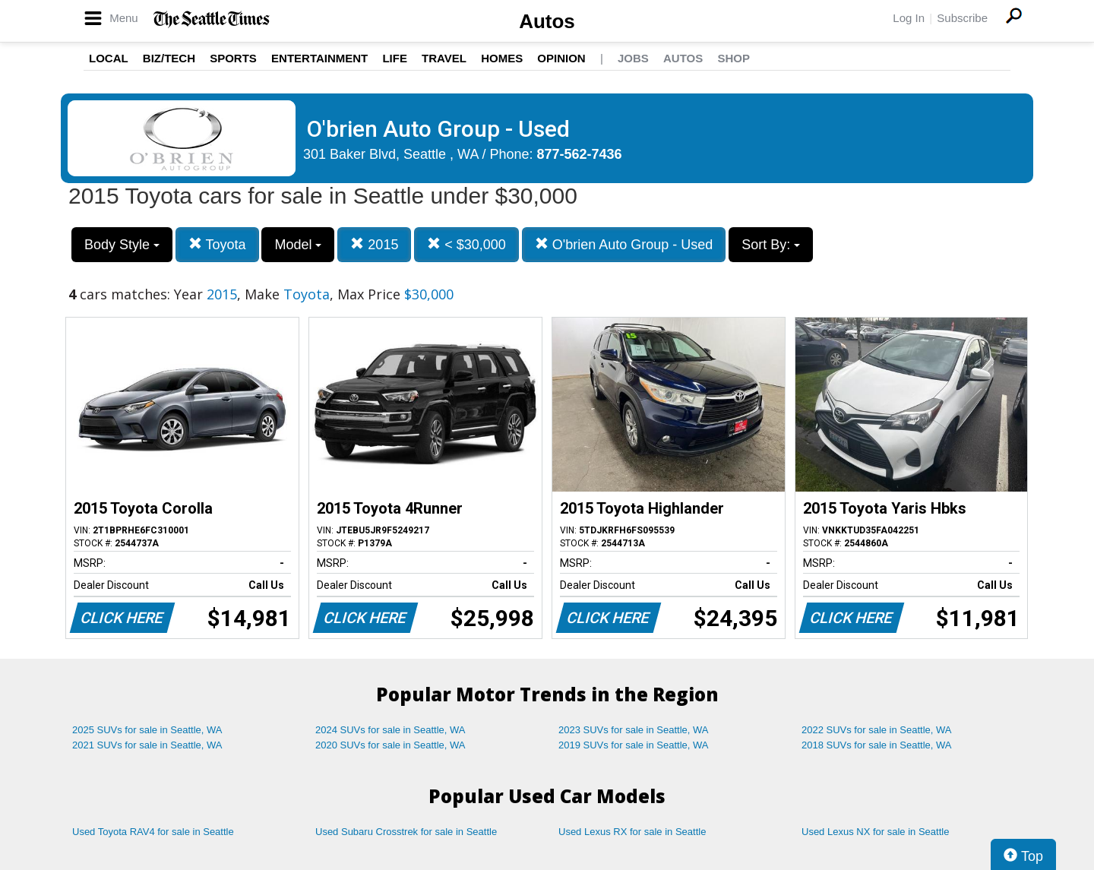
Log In (909, 17)
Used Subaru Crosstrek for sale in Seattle (406, 831)
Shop (733, 58)
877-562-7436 (579, 154)
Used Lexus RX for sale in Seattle (632, 831)
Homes (502, 58)
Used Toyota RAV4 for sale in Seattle (153, 831)
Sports (233, 58)
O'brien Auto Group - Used (624, 244)
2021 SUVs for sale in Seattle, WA (147, 745)
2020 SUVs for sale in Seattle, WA (390, 745)
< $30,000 (466, 244)
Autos (547, 21)
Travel (444, 58)
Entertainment (319, 58)
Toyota (217, 244)
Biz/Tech (169, 58)
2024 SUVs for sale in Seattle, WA (390, 730)
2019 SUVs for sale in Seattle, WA (633, 745)
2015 (374, 244)
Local (108, 58)
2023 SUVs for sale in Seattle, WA (633, 730)
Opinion (561, 58)
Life (394, 58)
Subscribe (962, 17)
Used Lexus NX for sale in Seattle (875, 831)
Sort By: (770, 244)
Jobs (633, 58)
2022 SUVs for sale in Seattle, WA (877, 730)
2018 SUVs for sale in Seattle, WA (877, 745)
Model (297, 244)
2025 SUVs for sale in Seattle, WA (147, 730)
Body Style (122, 244)
